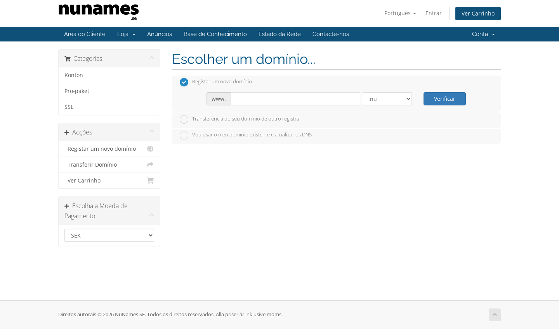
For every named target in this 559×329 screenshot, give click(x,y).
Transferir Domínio (109, 164)
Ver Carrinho (478, 13)
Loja (126, 34)
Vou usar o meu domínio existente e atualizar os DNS (246, 135)
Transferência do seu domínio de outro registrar (240, 119)
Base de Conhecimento (215, 34)
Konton (73, 75)
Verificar (444, 98)
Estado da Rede (280, 34)
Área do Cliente (85, 34)
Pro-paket (76, 91)
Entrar (433, 13)
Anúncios (159, 34)
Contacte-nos (330, 34)
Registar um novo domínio (109, 148)
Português (400, 13)
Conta (483, 34)
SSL (68, 106)
